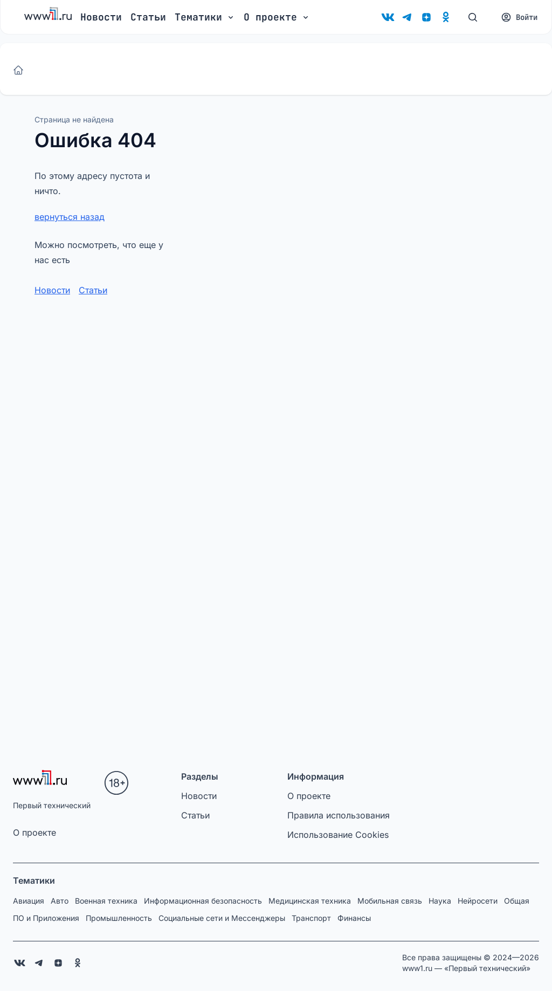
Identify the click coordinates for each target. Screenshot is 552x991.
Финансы (354, 918)
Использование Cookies (338, 834)
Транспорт (311, 918)
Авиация (28, 900)
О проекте (34, 832)
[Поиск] (473, 17)
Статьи (148, 17)
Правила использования (338, 815)
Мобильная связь (389, 900)
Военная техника (106, 900)
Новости (101, 17)
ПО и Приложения (46, 918)
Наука (440, 900)
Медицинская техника (309, 900)
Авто (59, 900)
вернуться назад (69, 216)
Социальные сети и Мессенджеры (221, 918)
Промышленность (119, 918)
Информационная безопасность (203, 900)
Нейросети (478, 900)
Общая (516, 900)
